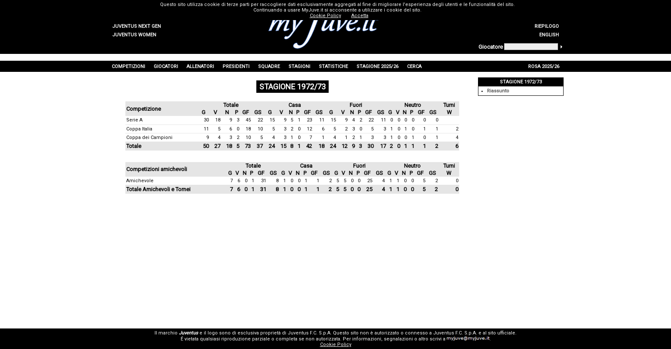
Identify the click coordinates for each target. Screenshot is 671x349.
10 (260, 129)
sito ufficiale (501, 333)
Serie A (134, 120)
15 (272, 120)
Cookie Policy (335, 344)
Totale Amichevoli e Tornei (158, 189)
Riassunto (498, 91)
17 (383, 146)
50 (206, 146)
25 (369, 180)
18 (217, 120)
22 (260, 120)
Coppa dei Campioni (149, 137)
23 (309, 120)
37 (260, 146)
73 (248, 146)
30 (206, 120)
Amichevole (140, 180)
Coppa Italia (139, 129)
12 (309, 129)
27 (217, 146)
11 (321, 120)
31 (263, 180)
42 (309, 146)
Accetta (359, 15)
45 (248, 120)
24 (272, 146)
